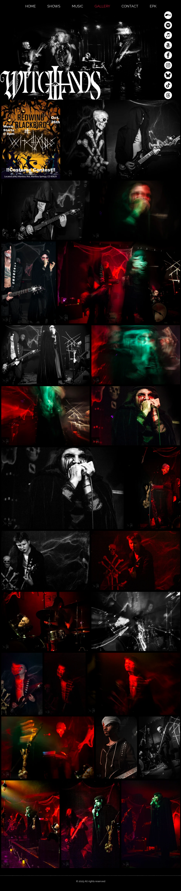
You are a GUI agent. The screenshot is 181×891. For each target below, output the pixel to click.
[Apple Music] (168, 35)
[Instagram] (168, 65)
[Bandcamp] (168, 15)
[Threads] (168, 95)
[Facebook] (168, 55)
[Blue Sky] (168, 75)
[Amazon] (168, 45)
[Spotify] (168, 25)
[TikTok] (168, 85)
